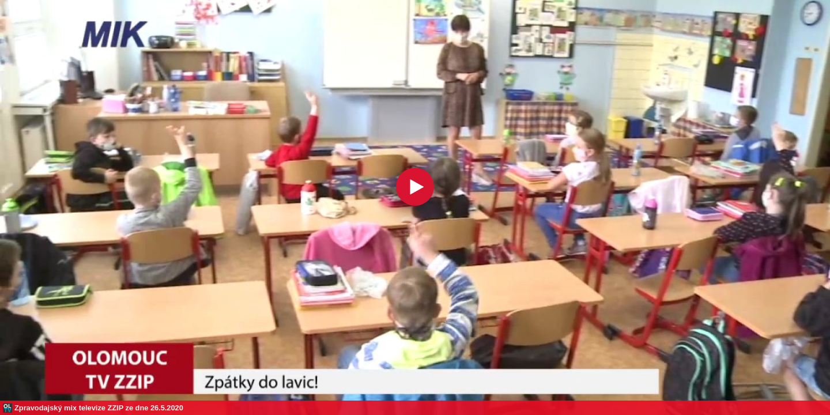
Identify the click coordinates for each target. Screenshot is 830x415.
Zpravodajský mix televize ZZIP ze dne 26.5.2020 (98, 407)
